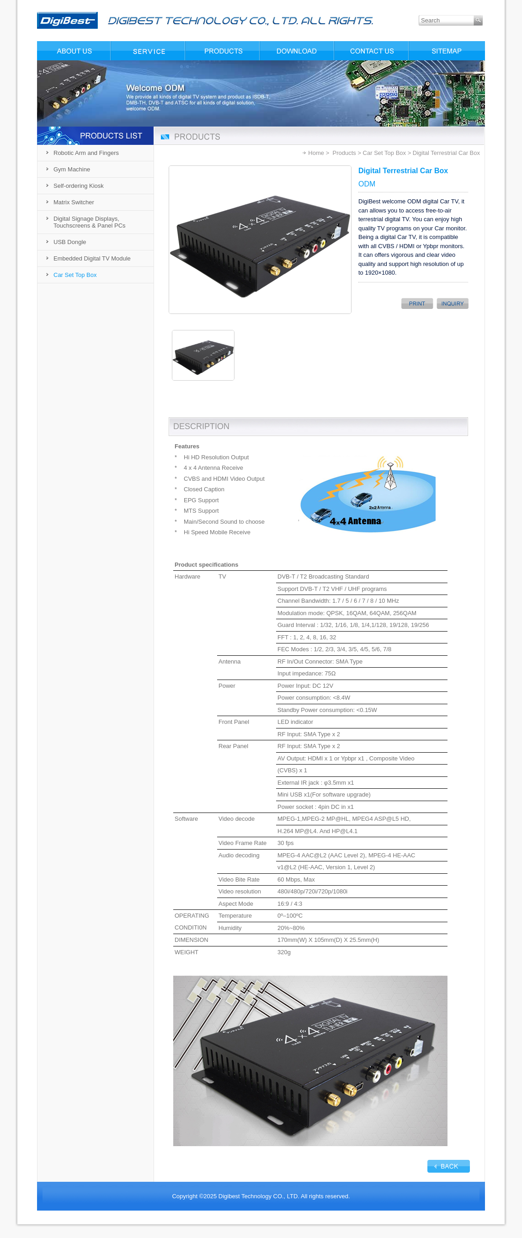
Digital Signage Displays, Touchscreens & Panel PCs (89, 222)
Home (316, 152)
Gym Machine (71, 169)
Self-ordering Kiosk (78, 185)
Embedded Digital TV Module (92, 258)
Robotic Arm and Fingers (86, 152)
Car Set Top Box (74, 274)
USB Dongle (69, 242)
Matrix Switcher (73, 202)
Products (344, 152)
